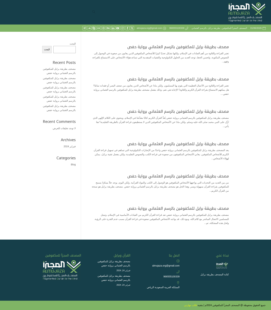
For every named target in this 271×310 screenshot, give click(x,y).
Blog (73, 164)
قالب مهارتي (190, 305)
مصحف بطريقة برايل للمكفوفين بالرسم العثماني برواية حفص (178, 47)
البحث (73, 43)
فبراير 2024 (70, 146)
